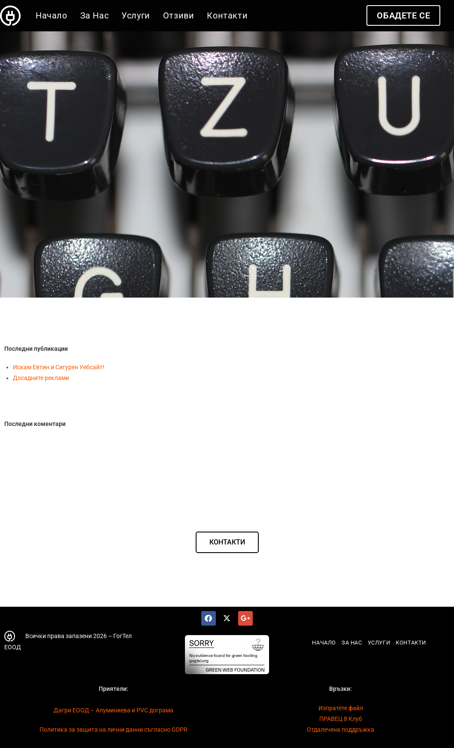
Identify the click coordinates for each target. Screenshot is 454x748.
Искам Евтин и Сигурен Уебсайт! (58, 367)
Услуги (379, 642)
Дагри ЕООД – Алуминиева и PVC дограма (113, 710)
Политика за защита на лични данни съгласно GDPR (113, 729)
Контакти (411, 642)
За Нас (352, 642)
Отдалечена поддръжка (340, 729)
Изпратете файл (340, 708)
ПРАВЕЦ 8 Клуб (340, 718)
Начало (324, 642)
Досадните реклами (41, 377)
